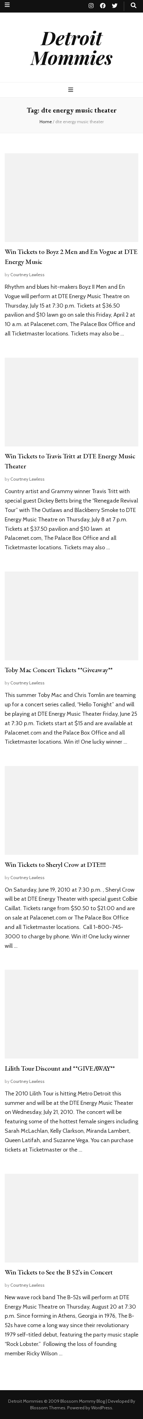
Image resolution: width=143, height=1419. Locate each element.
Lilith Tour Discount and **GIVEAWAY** (60, 1068)
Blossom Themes (47, 1408)
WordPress (101, 1408)
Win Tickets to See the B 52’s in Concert (59, 1272)
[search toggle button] (133, 5)
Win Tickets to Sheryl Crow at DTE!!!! (55, 864)
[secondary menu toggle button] (7, 5)
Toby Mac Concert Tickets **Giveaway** (59, 669)
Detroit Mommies (72, 47)
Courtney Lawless (27, 274)
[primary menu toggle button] (71, 90)
